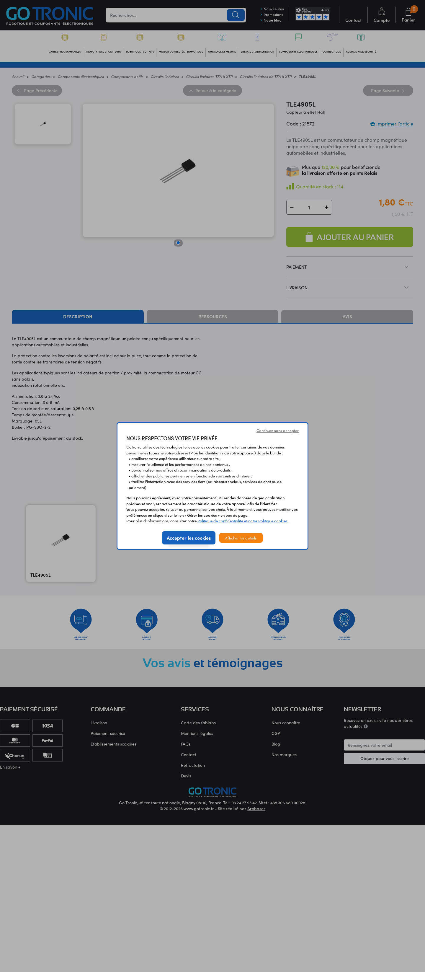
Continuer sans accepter (277, 430)
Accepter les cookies (189, 537)
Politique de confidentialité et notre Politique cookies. (242, 520)
